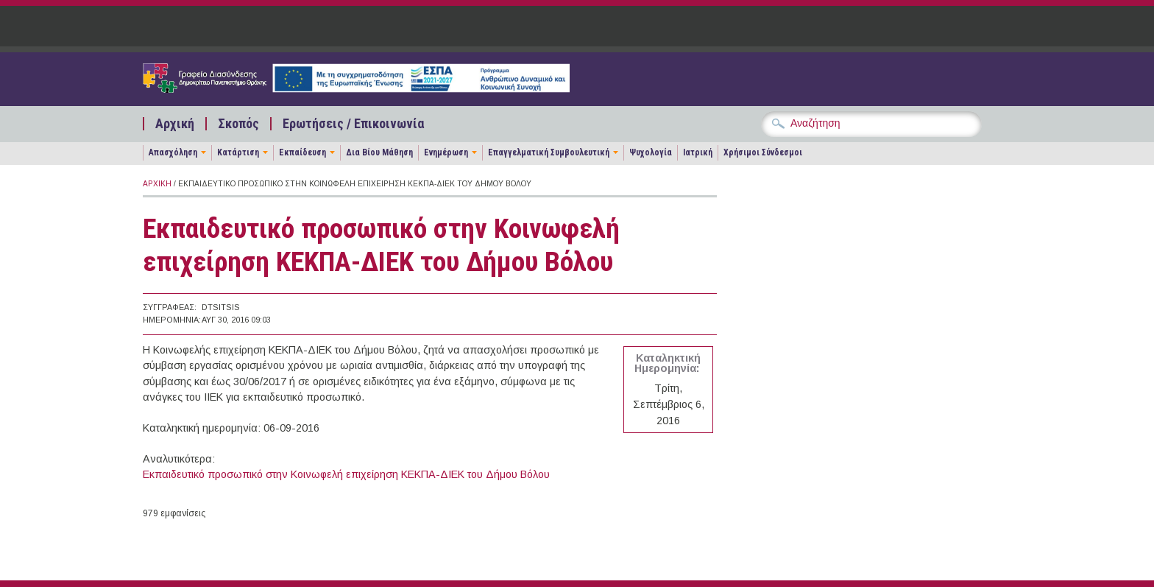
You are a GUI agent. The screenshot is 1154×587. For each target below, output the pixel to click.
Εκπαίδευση (302, 152)
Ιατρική (697, 152)
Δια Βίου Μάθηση (379, 152)
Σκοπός (238, 123)
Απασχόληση (173, 152)
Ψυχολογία (650, 152)
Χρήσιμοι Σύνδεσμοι (762, 152)
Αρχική (174, 123)
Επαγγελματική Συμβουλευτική (548, 152)
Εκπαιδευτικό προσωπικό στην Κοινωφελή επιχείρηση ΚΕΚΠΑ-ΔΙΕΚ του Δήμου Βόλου (346, 474)
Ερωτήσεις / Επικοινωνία (353, 123)
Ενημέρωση (446, 152)
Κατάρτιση (238, 152)
